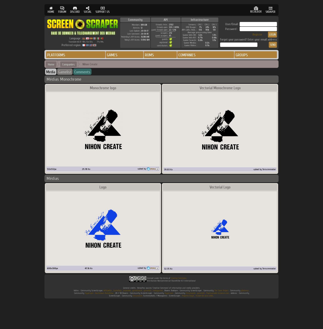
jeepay (153, 168)
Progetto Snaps (188, 295)
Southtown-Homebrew (104, 293)
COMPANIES (187, 55)
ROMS (149, 55)
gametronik (137, 290)
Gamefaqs (117, 290)
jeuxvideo (127, 290)
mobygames (158, 290)
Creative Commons (178, 278)
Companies (68, 64)
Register (257, 34)
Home (51, 64)
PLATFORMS (56, 55)
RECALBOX (256, 9)
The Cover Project (221, 290)
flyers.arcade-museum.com (217, 293)
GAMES (112, 55)
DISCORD (75, 10)
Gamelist (64, 72)
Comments (82, 72)
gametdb (147, 290)
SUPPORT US (103, 10)
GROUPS (242, 55)
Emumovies (191, 293)
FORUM (62, 10)
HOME (51, 10)
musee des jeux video (204, 295)
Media (50, 72)
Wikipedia (107, 290)
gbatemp (244, 290)
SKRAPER (270, 10)
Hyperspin (89, 293)
